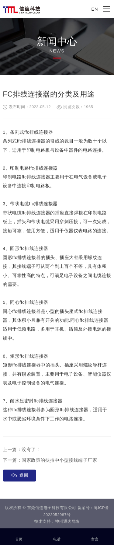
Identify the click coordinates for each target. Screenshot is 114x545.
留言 (95, 535)
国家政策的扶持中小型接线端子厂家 (59, 460)
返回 (23, 475)
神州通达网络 (67, 522)
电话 (57, 535)
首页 (19, 535)
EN (94, 9)
